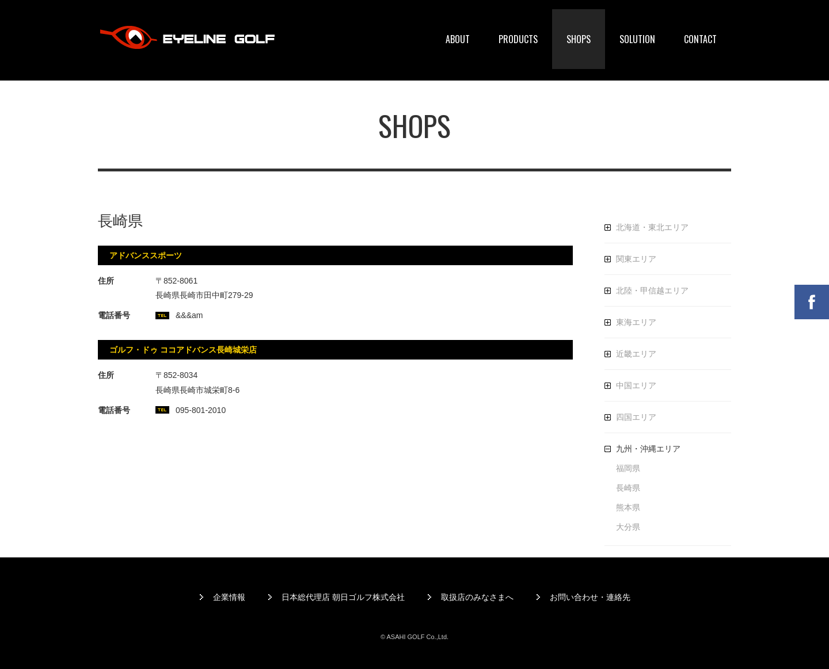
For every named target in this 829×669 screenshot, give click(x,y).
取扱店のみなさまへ (477, 597)
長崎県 (628, 487)
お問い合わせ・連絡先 (590, 597)
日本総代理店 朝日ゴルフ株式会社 (343, 597)
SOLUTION (637, 39)
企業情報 (229, 597)
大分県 (628, 527)
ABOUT (458, 39)
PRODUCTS (518, 39)
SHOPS (578, 39)
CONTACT (700, 39)
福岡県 (628, 468)
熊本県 (628, 507)
